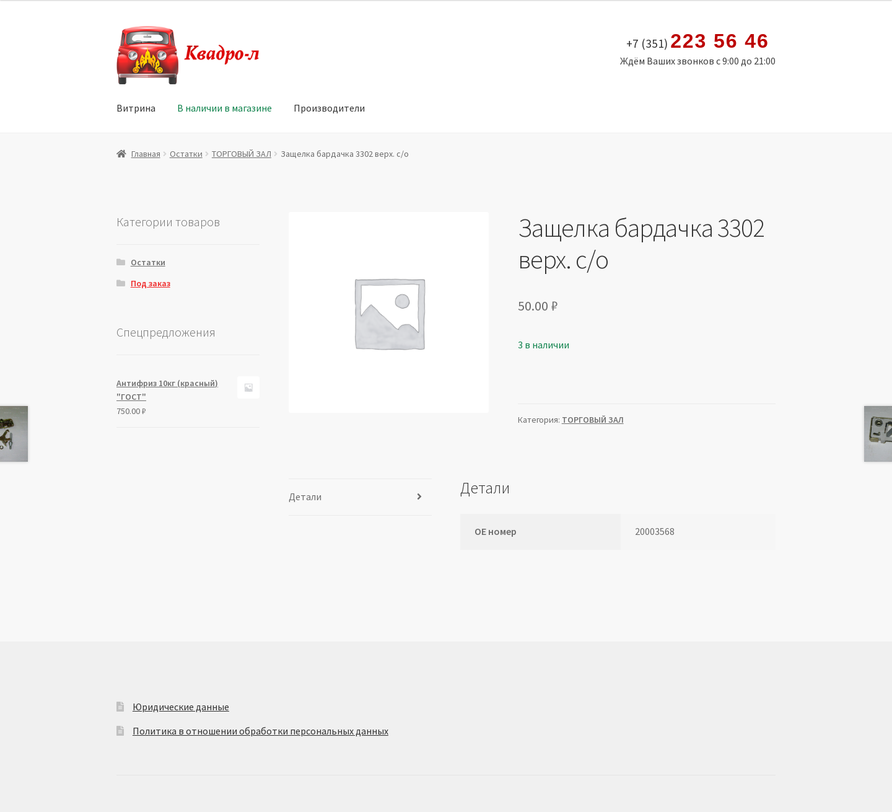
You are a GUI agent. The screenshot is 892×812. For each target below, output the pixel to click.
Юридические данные (181, 706)
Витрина (135, 108)
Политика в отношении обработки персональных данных (260, 731)
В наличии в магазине (224, 108)
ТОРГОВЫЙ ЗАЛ (241, 153)
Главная (145, 153)
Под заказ (150, 283)
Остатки (186, 153)
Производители (329, 108)
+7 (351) (697, 41)
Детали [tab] (305, 496)
